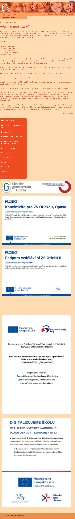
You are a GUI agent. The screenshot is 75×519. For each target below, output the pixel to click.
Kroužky (4, 153)
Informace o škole (7, 121)
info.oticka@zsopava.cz (8, 17)
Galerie (4, 162)
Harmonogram (6, 132)
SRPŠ (3, 176)
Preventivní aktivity (8, 148)
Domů (2, 22)
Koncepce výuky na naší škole (12, 137)
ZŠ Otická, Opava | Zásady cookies (16, 515)
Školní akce (5, 157)
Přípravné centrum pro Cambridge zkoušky (9, 142)
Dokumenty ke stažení (9, 167)
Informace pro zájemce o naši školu (12, 126)
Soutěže (4, 172)
